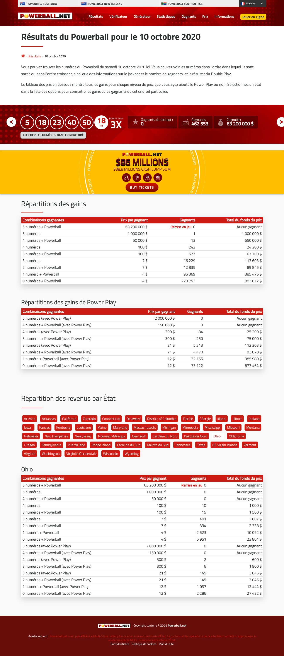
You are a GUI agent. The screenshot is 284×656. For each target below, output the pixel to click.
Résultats (95, 16)
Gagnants (189, 16)
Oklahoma (236, 436)
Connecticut (111, 418)
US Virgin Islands (224, 444)
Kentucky (63, 427)
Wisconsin (110, 453)
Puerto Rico (76, 444)
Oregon (29, 444)
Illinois (237, 418)
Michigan (169, 427)
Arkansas (49, 418)
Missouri (233, 427)
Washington (51, 453)
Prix (205, 16)
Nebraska (31, 436)
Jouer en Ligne (253, 16)
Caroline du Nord (165, 436)
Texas (201, 444)
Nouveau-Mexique (111, 436)
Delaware (134, 418)
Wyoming (132, 453)
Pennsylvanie (51, 444)
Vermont (250, 444)
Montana (253, 427)
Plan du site (166, 644)
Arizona (29, 418)
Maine (102, 427)
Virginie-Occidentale (81, 453)
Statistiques (166, 16)
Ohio (217, 436)
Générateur (142, 16)
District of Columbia (161, 418)
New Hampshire (56, 436)
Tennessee (182, 444)
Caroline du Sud (128, 444)
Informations (224, 16)
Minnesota (190, 427)
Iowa (27, 427)
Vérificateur (118, 16)
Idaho (221, 418)
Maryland (120, 427)
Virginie (29, 453)
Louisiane (84, 427)
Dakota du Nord (195, 436)
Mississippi (213, 427)
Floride (188, 418)
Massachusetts (145, 427)
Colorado (89, 418)
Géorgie (205, 418)
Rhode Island (101, 444)
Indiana (254, 418)
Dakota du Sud (157, 444)
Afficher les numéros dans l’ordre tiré (53, 135)
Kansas (44, 427)
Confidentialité (120, 644)
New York (139, 436)
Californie (69, 418)
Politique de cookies (144, 644)
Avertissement (38, 636)
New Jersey (83, 436)
